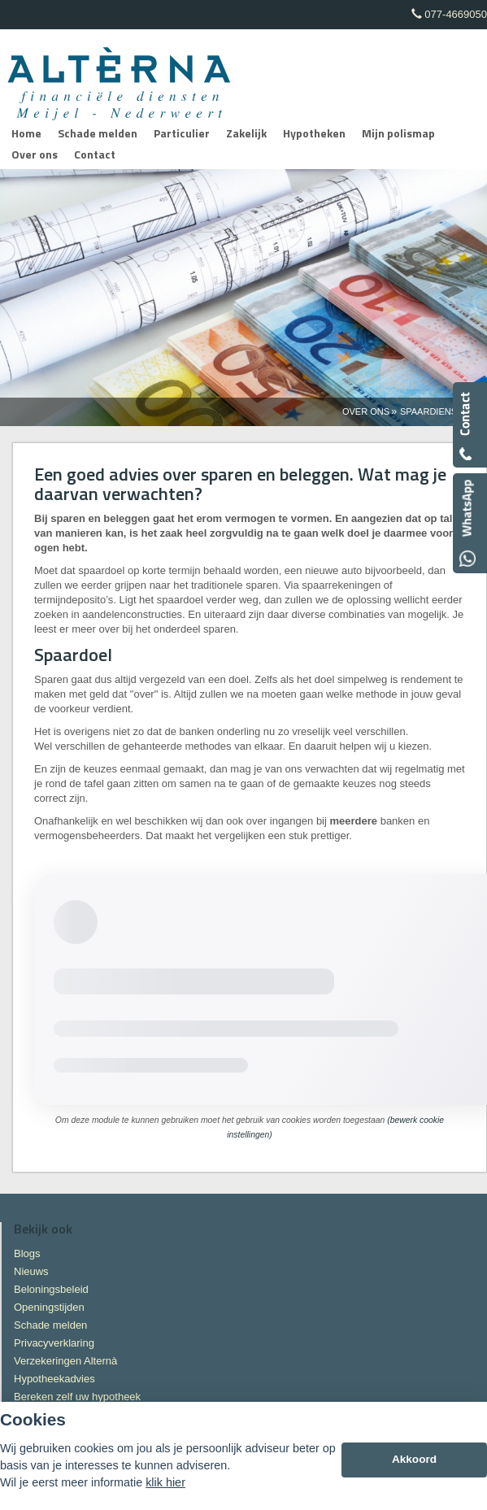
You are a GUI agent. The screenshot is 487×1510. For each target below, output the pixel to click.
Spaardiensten (437, 411)
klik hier (165, 1482)
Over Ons (365, 411)
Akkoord (414, 1459)
